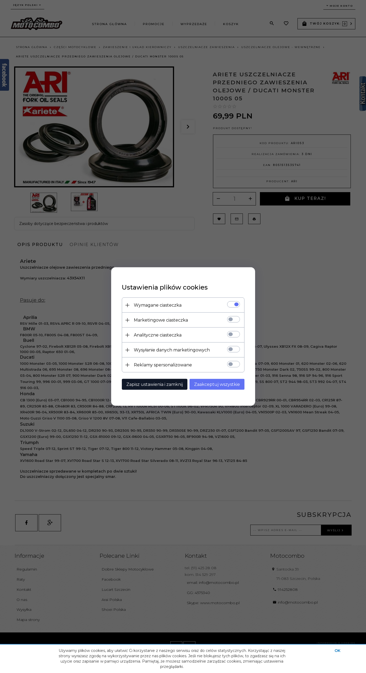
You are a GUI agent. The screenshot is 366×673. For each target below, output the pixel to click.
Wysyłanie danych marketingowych (172, 350)
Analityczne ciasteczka (158, 335)
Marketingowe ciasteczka (161, 320)
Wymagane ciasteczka (158, 305)
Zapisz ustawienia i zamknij (154, 384)
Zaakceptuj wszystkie (217, 384)
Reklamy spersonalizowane (163, 364)
